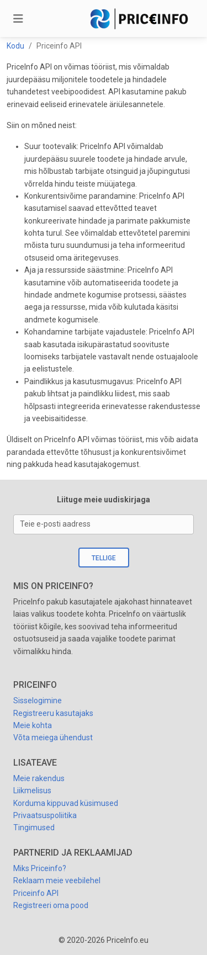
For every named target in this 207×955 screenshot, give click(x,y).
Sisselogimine (37, 700)
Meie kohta (32, 725)
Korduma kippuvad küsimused (65, 803)
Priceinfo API (36, 893)
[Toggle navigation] (18, 18)
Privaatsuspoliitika (45, 815)
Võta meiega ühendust (53, 737)
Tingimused (34, 827)
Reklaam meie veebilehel (56, 880)
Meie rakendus (39, 778)
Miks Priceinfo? (39, 868)
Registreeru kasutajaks (53, 713)
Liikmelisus (32, 790)
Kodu (15, 45)
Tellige (104, 558)
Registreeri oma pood (50, 905)
